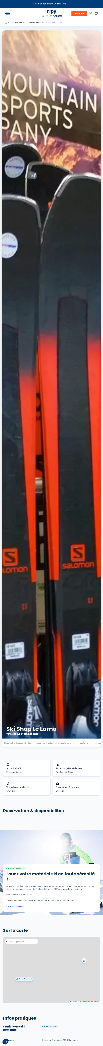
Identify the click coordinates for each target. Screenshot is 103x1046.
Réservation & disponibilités (33, 811)
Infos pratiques (19, 1018)
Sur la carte (15, 930)
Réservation (79, 13)
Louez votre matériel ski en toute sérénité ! (50, 876)
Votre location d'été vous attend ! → (51, 3)
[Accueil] (7, 23)
